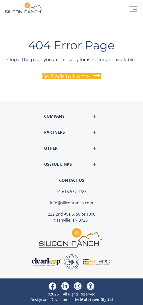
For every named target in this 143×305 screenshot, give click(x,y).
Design (36, 299)
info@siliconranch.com (71, 203)
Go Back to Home (65, 76)
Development (62, 299)
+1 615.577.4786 (72, 191)
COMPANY (54, 116)
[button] (133, 9)
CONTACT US (71, 180)
